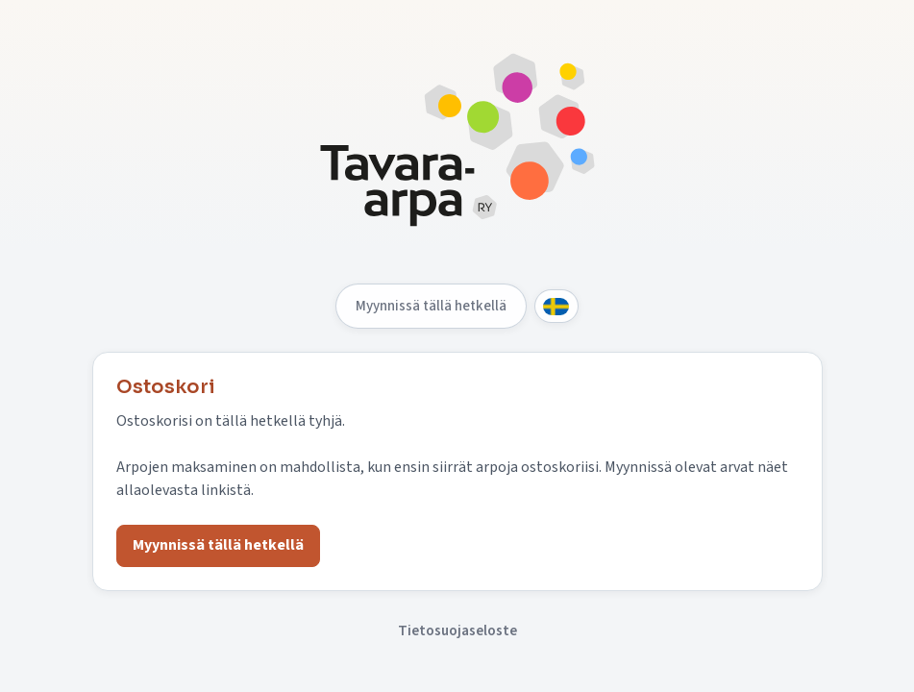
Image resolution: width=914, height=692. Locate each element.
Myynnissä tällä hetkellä (431, 306)
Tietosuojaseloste (457, 630)
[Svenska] (556, 306)
